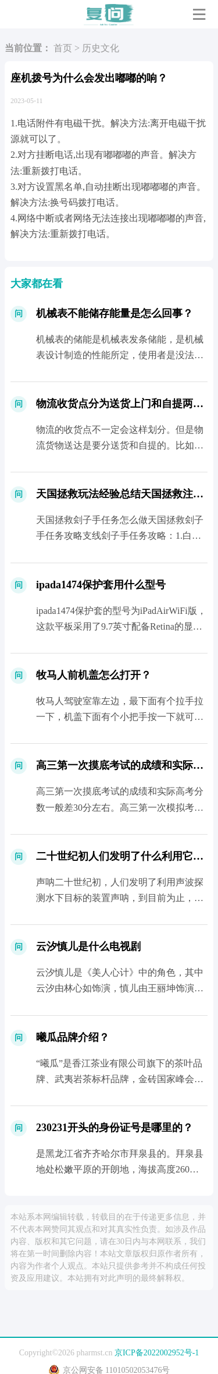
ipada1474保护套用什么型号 (101, 585)
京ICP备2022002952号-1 (157, 1352)
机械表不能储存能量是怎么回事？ (114, 313)
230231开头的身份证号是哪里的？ (114, 1127)
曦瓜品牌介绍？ (72, 1037)
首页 (62, 48)
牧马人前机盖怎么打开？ (93, 675)
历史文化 (100, 48)
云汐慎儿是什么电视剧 (88, 946)
